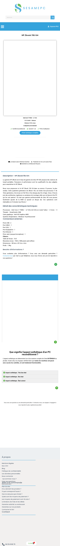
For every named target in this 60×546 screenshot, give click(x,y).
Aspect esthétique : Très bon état (15, 373)
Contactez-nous (8, 256)
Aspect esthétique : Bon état (14, 377)
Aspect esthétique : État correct (15, 381)
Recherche (53, 17)
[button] (30, 373)
